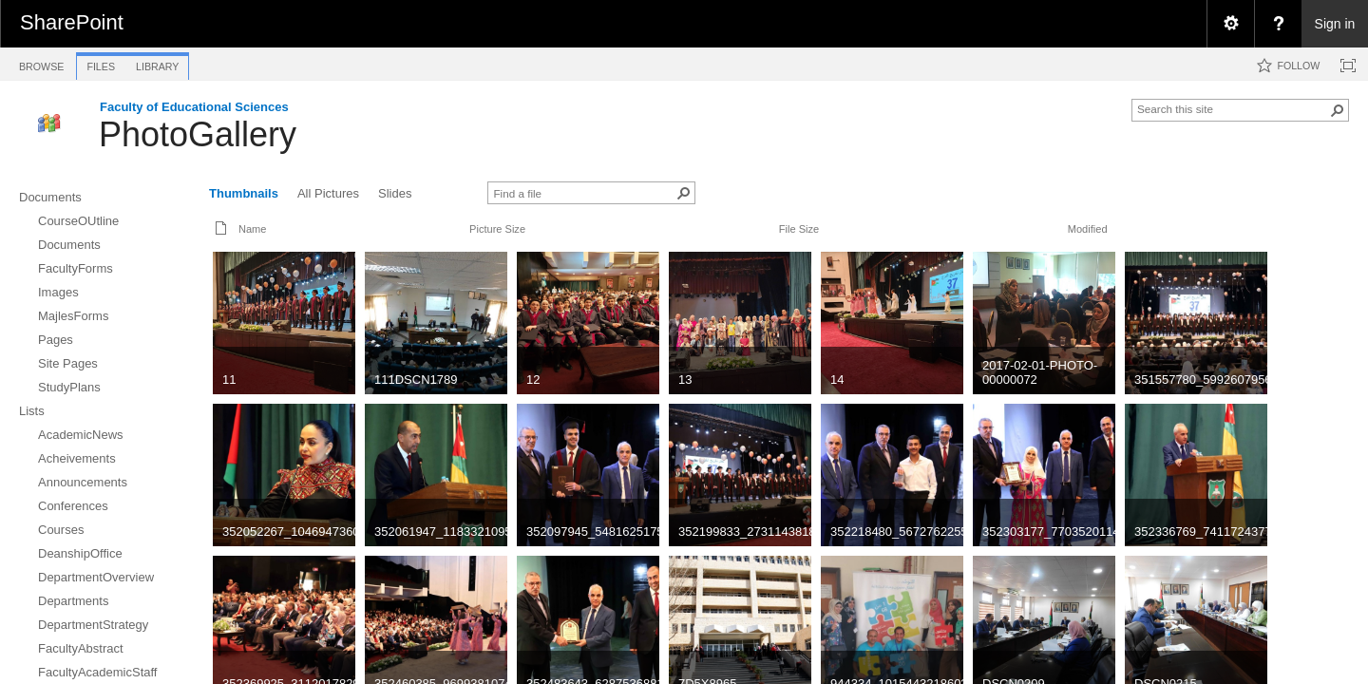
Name (252, 229)
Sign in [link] (1335, 23)
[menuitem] (1230, 24)
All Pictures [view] (328, 193)
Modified (1088, 229)
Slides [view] (394, 193)
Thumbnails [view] (243, 193)
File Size (799, 229)
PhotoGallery (197, 134)
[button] (1337, 110)
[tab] (41, 63)
